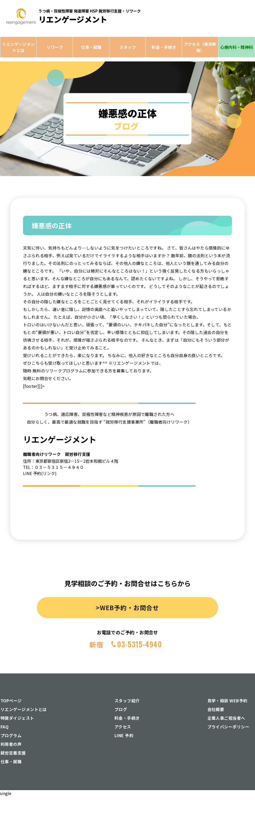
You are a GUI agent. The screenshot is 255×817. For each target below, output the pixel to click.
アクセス (122, 727)
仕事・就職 (91, 47)
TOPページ (11, 700)
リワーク (55, 47)
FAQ (4, 727)
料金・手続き (164, 47)
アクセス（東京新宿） (200, 47)
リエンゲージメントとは (18, 47)
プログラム (11, 735)
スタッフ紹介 (127, 700)
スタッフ (127, 47)
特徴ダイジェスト (17, 718)
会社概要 (215, 709)
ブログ (120, 709)
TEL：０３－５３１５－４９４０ (53, 467)
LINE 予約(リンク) (40, 473)
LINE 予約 (123, 735)
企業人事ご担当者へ (226, 718)
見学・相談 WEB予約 (227, 700)
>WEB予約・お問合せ (127, 607)
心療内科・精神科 (236, 47)
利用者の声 (11, 744)
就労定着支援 (13, 753)
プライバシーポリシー (228, 727)
